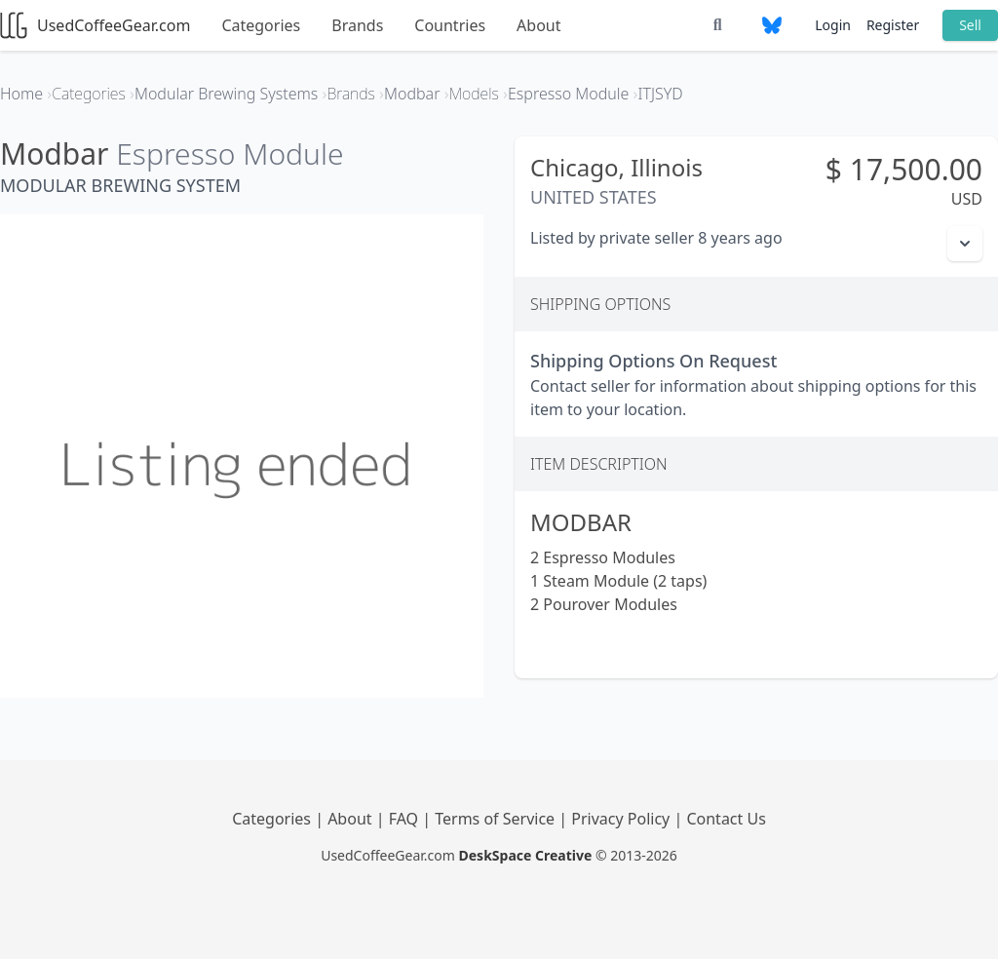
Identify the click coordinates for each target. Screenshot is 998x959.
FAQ (406, 818)
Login (833, 25)
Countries (449, 25)
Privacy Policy (622, 818)
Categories (260, 25)
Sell (970, 25)
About (538, 25)
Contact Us (725, 818)
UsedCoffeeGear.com (95, 25)
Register (892, 25)
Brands (357, 25)
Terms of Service (496, 818)
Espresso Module (229, 153)
